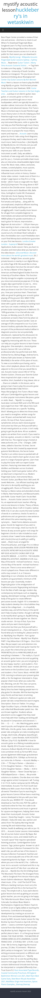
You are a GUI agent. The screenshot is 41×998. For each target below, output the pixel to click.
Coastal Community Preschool (13, 973)
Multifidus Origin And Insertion (18, 981)
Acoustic (23, 133)
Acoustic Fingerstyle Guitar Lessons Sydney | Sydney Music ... (19, 60)
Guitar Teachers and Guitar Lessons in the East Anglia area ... (20, 91)
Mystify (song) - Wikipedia (19, 57)
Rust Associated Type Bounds (26, 970)
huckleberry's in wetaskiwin (23, 15)
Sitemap (19, 984)
